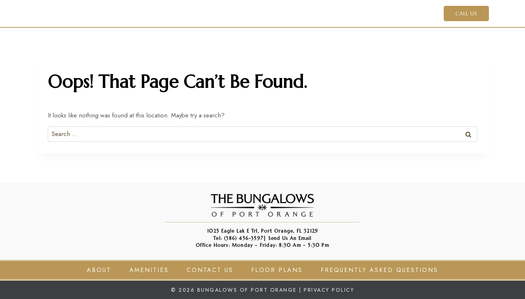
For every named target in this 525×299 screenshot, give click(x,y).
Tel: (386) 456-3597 (238, 238)
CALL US (466, 13)
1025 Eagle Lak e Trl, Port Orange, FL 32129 (262, 231)
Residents (358, 13)
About (99, 270)
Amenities (286, 13)
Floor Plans (277, 270)
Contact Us (404, 13)
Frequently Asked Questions (379, 270)
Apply (322, 13)
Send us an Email (290, 238)
